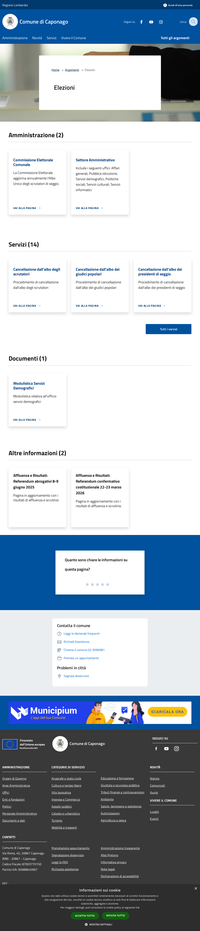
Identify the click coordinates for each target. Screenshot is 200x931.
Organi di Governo (14, 778)
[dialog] (100, 907)
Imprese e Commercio (66, 799)
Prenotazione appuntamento (70, 848)
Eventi (154, 818)
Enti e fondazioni (13, 799)
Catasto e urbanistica (66, 813)
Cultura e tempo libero (66, 785)
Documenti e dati (13, 820)
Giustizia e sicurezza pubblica (120, 785)
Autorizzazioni (110, 813)
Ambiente (107, 799)
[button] (100, 924)
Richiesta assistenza (65, 869)
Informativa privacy (114, 862)
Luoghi (154, 811)
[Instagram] (158, 21)
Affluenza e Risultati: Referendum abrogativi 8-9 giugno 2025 (35, 481)
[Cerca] (193, 21)
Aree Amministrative (16, 785)
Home (55, 70)
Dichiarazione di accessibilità (120, 876)
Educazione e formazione (117, 778)
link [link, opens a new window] (138, 907)
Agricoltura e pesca (113, 820)
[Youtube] (148, 21)
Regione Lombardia (15, 5)
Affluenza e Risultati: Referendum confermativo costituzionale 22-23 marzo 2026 (98, 484)
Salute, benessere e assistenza (121, 806)
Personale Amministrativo (19, 813)
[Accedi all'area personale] (178, 5)
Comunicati (157, 785)
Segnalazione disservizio (68, 855)
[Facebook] (139, 21)
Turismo (57, 820)
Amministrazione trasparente (120, 848)
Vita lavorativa (61, 792)
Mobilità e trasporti (64, 827)
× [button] (195, 888)
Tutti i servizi (168, 329)
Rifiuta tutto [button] (115, 915)
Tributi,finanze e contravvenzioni (122, 792)
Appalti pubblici (62, 806)
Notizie (154, 778)
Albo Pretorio (109, 855)
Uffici (5, 792)
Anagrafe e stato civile (66, 778)
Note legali (108, 869)
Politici (6, 806)
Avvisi (154, 792)
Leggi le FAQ (60, 862)
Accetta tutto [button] (85, 915)
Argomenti (72, 70)
